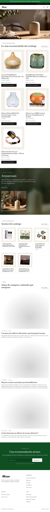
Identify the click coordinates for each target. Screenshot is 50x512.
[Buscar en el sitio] (44, 7)
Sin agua (28, 482)
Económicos (29, 485)
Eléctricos (28, 480)
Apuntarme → (37, 460)
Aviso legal (28, 494)
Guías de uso (4, 497)
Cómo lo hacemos (36, 1)
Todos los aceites (5, 494)
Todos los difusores (31, 477)
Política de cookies (30, 499)
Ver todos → (45, 46)
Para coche (29, 487)
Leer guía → (4, 187)
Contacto (28, 501)
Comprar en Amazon (8, 85)
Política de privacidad (31, 497)
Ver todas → (45, 287)
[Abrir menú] (47, 7)
